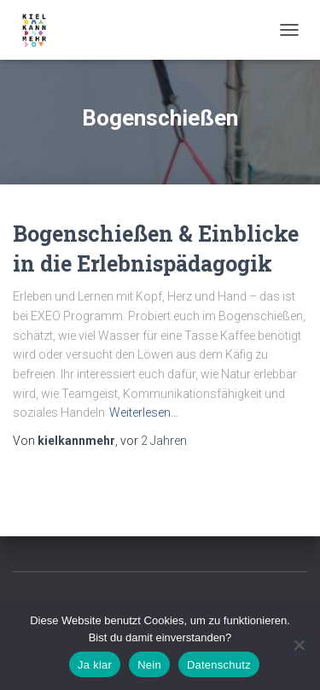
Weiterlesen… (143, 412)
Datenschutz (219, 664)
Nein (149, 664)
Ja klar (95, 664)
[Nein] (298, 644)
